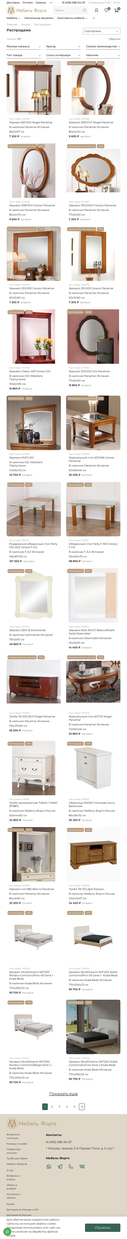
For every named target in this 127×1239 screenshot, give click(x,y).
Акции (25, 24)
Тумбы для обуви (17, 1158)
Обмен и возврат (12, 1187)
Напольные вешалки (38, 18)
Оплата (27, 2)
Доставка (13, 2)
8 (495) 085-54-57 (73, 2)
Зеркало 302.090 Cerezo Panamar (31, 288)
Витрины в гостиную (13, 1136)
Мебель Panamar (17, 1163)
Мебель (14, 18)
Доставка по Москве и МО (23, 1209)
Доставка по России (19, 1215)
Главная (12, 24)
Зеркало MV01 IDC (21, 457)
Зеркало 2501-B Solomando (27, 630)
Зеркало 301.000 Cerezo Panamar (91, 288)
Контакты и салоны (13, 1196)
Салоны (41, 2)
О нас (10, 1170)
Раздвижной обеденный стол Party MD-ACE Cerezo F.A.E (33, 545)
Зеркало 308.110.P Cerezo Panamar (32, 205)
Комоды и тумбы (17, 1143)
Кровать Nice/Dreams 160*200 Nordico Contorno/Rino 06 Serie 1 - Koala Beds (32, 975)
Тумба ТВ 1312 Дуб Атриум (86, 889)
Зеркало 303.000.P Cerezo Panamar (92, 205)
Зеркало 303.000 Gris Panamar (89, 371)
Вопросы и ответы (13, 1177)
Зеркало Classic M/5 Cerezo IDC (30, 371)
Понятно (102, 1228)
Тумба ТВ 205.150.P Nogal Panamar (32, 716)
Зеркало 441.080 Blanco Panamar (31, 889)
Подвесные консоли (14, 1151)
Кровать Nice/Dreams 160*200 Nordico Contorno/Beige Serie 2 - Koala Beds (31, 1065)
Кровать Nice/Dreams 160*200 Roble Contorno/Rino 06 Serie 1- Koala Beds (93, 973)
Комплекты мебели (72, 18)
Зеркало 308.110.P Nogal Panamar (91, 122)
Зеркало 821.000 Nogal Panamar (30, 122)
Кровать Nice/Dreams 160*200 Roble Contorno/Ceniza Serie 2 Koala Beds (93, 1063)
